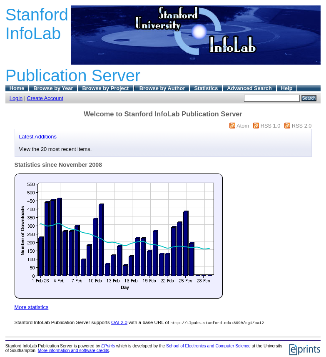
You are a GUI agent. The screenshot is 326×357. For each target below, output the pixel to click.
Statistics (206, 88)
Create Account (45, 98)
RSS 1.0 (271, 126)
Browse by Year (53, 88)
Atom (242, 126)
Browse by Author (162, 88)
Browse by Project (105, 88)
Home (17, 88)
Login (16, 98)
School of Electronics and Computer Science (208, 346)
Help (287, 88)
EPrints (108, 346)
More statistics (32, 307)
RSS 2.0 (302, 126)
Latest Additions (38, 136)
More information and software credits (73, 350)
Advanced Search (249, 88)
